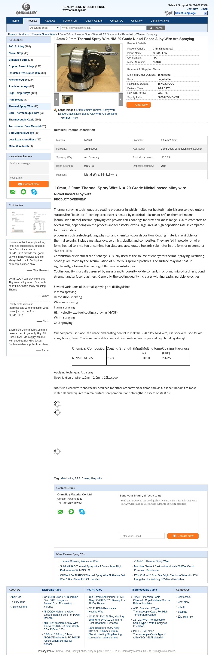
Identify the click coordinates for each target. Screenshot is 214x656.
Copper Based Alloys (21, 66)
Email (204, 9)
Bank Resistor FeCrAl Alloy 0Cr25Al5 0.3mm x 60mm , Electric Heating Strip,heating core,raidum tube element (105, 632)
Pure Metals (16, 99)
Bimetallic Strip (18, 59)
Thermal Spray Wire (43, 34)
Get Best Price (69, 117)
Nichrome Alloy (18, 79)
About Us (50, 20)
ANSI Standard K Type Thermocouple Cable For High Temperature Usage (150, 611)
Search (158, 28)
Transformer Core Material (25, 126)
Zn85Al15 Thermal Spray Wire (151, 561)
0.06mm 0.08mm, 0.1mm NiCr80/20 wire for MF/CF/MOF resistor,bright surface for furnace (62, 639)
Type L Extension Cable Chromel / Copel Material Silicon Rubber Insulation (151, 600)
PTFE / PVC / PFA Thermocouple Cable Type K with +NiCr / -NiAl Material (149, 634)
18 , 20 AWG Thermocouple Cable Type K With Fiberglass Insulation (150, 623)
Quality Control (93, 20)
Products (32, 20)
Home (15, 20)
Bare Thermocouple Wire (24, 112)
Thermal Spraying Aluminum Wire (79, 561)
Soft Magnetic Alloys (21, 132)
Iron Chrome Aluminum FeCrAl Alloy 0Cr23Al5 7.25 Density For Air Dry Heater (107, 600)
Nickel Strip (16, 53)
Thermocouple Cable (21, 119)
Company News (160, 20)
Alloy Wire (96, 478)
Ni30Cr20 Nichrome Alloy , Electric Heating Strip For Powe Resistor (62, 615)
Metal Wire (67, 478)
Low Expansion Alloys (22, 139)
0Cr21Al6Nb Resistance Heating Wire (102, 610)
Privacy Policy (46, 651)
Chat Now (192, 9)
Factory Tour (70, 20)
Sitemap (182, 611)
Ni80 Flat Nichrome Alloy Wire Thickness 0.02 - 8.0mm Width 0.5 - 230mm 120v (61, 626)
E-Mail (181, 606)
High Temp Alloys (19, 93)
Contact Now (28, 184)
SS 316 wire (82, 478)
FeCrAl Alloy (16, 46)
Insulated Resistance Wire (25, 73)
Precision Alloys (19, 86)
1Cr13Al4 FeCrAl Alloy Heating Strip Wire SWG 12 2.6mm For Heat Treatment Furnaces (106, 619)
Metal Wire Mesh (19, 146)
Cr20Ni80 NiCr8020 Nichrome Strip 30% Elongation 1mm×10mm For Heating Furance (61, 602)
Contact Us (116, 20)
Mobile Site (185, 616)
